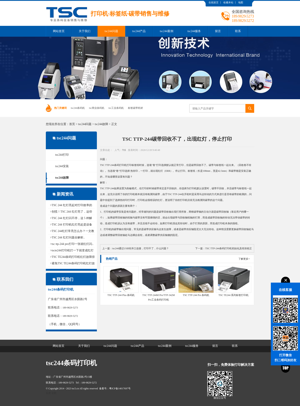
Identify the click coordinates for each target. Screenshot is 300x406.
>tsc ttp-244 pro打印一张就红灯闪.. (72, 244)
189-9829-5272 (70, 316)
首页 (72, 124)
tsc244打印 (62, 154)
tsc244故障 (101, 124)
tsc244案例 (166, 31)
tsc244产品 (139, 31)
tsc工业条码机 (116, 108)
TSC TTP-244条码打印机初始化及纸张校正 (228, 248)
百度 (48, 393)
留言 (218, 31)
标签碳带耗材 (135, 108)
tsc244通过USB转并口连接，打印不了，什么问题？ (140, 248)
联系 (238, 31)
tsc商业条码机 (96, 108)
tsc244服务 (194, 31)
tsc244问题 (111, 31)
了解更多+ (244, 258)
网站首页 (59, 31)
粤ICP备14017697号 (120, 388)
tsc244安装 (62, 166)
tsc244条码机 (78, 108)
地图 (240, 2)
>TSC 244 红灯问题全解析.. (67, 237)
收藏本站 (228, 2)
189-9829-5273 (70, 307)
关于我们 (84, 31)
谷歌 (53, 393)
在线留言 (214, 2)
